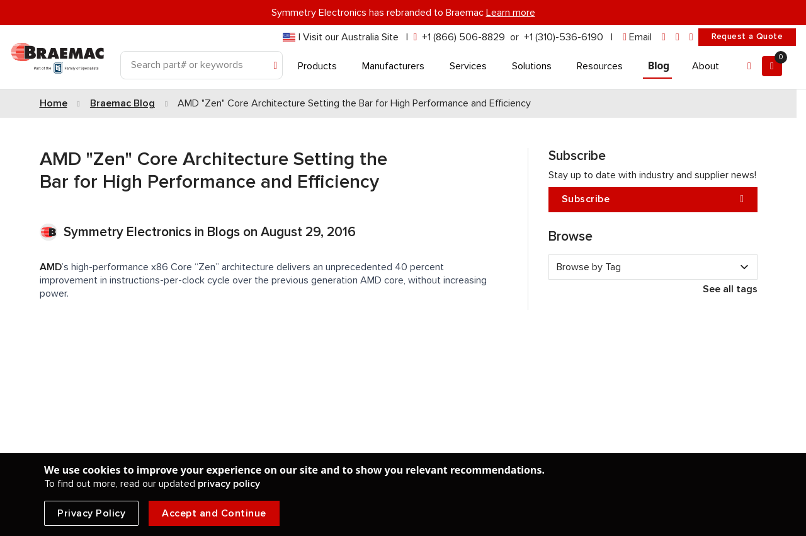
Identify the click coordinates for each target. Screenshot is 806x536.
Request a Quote (747, 36)
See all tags (730, 289)
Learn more (510, 12)
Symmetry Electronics (129, 232)
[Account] (749, 66)
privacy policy (229, 484)
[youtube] (691, 37)
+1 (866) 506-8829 (463, 37)
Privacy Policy (91, 513)
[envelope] (637, 37)
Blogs (223, 232)
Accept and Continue (214, 513)
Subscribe (653, 199)
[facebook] (677, 37)
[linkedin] (664, 37)
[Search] (201, 65)
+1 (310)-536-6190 (563, 37)
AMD (51, 267)
